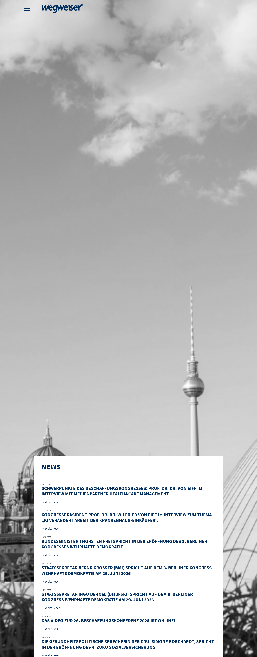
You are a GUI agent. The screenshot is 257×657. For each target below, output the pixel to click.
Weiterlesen (51, 502)
